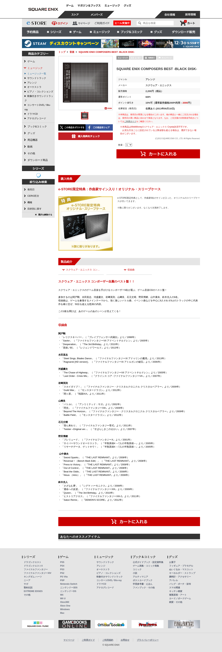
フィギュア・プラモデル (181, 566)
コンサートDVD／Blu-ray (109, 580)
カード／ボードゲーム (180, 598)
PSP (62, 580)
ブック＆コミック (129, 31)
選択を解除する (45, 215)
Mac (62, 613)
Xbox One (65, 605)
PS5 (62, 562)
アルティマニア (140, 576)
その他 (27, 595)
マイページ (68, 640)
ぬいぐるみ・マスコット (181, 569)
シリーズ (54, 31)
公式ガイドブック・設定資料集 (148, 562)
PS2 (62, 573)
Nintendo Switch (68, 584)
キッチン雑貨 (175, 591)
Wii (61, 595)
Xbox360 (64, 602)
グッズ (156, 31)
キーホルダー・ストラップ (182, 573)
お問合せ (125, 640)
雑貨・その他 (175, 602)
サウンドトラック (36, 78)
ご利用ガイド (130, 121)
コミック (137, 569)
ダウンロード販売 (183, 31)
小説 (135, 573)
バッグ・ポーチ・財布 (180, 584)
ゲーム (75, 31)
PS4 (62, 566)
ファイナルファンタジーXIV (37, 573)
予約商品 (32, 31)
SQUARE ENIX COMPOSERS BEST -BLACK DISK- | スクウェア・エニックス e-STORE (43, 9)
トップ (61, 52)
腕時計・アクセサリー (180, 576)
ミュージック (99, 31)
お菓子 (172, 562)
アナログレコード (36, 118)
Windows (65, 609)
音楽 (72, 52)
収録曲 (131, 269)
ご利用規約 (107, 640)
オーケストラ (34, 87)
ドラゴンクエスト (32, 562)
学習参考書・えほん (142, 584)
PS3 (62, 569)
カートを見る (187, 23)
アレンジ (32, 82)
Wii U (63, 598)
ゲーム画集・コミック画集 (146, 566)
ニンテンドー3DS (68, 587)
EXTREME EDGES (33, 591)
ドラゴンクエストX (33, 566)
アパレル (173, 580)
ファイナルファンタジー (36, 569)
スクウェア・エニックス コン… (83, 269)
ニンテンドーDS (68, 591)
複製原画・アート (178, 595)
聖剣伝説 (28, 587)
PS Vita (64, 576)
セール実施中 (122, 23)
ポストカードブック (142, 580)
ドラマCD (32, 113)
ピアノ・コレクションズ (40, 91)
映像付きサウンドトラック (109, 576)
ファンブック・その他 (144, 587)
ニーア (27, 580)
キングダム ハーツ (33, 576)
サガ (26, 584)
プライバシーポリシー (148, 640)
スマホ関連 (174, 587)
